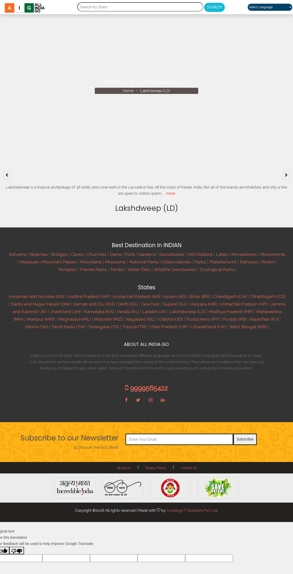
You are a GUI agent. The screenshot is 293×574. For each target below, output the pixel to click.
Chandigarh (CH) (229, 296)
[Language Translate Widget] (270, 7)
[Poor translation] (16, 550)
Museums (115, 262)
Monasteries (244, 254)
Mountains (91, 262)
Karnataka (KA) (99, 311)
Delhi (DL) (128, 304)
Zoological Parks (216, 269)
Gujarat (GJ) (175, 304)
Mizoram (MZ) (108, 319)
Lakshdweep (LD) (155, 91)
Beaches (39, 254)
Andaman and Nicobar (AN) (36, 296)
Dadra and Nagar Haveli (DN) (40, 304)
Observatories (176, 262)
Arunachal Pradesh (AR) (136, 296)
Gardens (147, 254)
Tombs (117, 269)
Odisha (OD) (171, 319)
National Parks (144, 262)
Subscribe (245, 439)
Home (128, 91)
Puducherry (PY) (203, 319)
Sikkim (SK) (36, 326)
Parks (200, 262)
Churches (96, 254)
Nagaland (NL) (140, 319)
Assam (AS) (174, 296)
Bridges (59, 254)
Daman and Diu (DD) (93, 304)
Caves (77, 254)
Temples (67, 269)
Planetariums (222, 262)
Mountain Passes (59, 262)
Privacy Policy (155, 468)
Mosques (29, 262)
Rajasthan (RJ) (264, 319)
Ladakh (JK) (154, 311)
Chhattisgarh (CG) (267, 296)
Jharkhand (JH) (65, 311)
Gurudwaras (171, 254)
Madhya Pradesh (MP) (231, 311)
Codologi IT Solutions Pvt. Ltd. (192, 510)
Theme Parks (93, 269)
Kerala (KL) (128, 311)
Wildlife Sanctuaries (175, 269)
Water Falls (138, 269)
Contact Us (189, 468)
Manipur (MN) (40, 319)
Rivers (268, 262)
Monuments (272, 254)
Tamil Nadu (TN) (68, 326)
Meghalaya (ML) (74, 319)
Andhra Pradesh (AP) (88, 296)
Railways (249, 262)
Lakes (222, 254)
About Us (124, 468)
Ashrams (18, 254)
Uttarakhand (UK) (208, 326)
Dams (116, 254)
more (170, 193)
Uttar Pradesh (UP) (168, 326)
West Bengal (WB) (248, 326)
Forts (130, 254)
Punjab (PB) (235, 319)
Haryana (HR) (203, 304)
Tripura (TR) (134, 326)
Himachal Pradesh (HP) (243, 304)
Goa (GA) (150, 304)
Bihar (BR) (199, 296)
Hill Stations (200, 254)
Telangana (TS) (103, 326)
